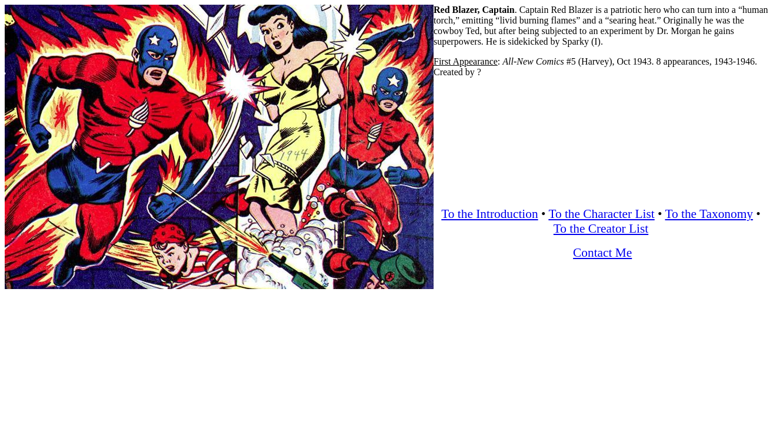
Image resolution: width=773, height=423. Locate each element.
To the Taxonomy (708, 214)
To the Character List (601, 214)
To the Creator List (601, 228)
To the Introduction (489, 214)
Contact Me (602, 253)
